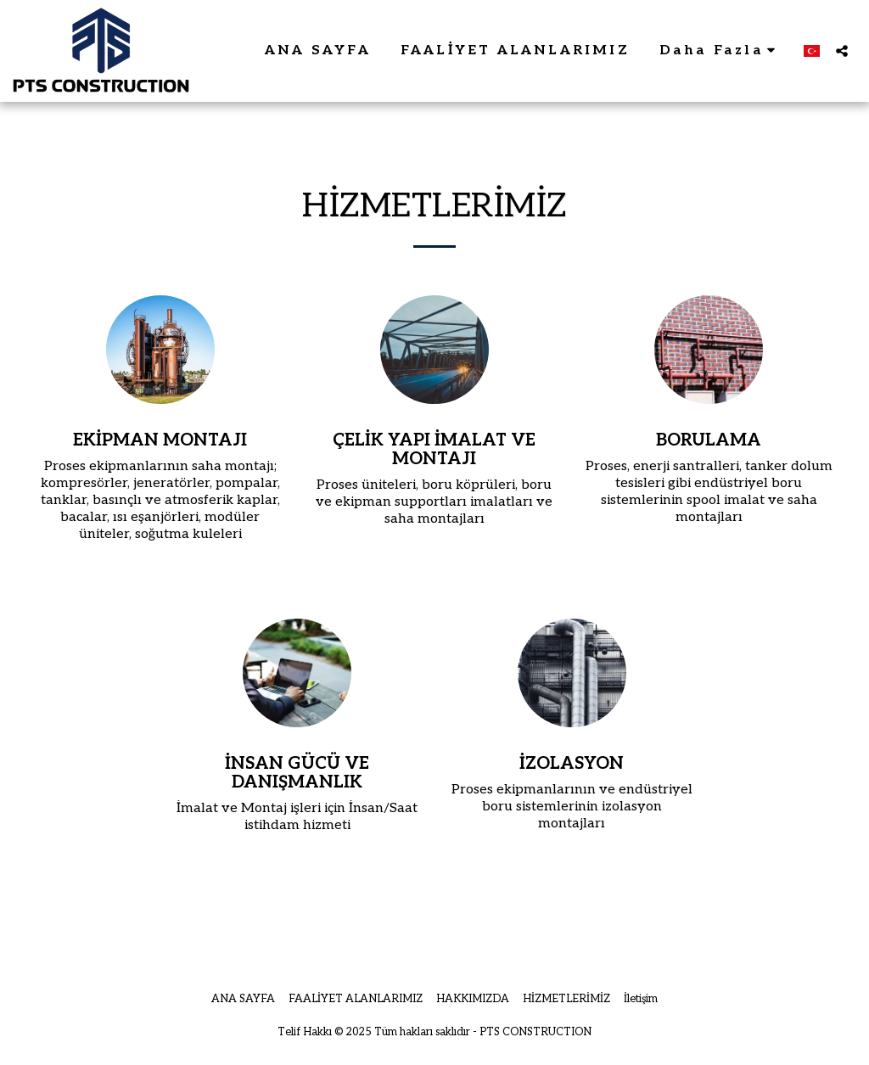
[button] (841, 50)
